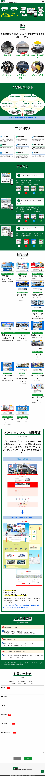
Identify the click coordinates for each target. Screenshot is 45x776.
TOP (43, 772)
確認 (28, 758)
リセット (17, 758)
